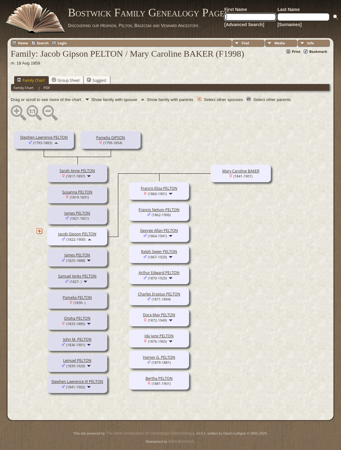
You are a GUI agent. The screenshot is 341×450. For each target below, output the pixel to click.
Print (296, 51)
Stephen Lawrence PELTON (44, 137)
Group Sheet (66, 80)
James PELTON (77, 213)
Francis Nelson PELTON (158, 209)
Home (23, 43)
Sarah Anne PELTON (77, 170)
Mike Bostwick (181, 441)
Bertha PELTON (159, 378)
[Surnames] (289, 24)
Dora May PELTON (159, 315)
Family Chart (31, 80)
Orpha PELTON (77, 318)
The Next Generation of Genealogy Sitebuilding (149, 433)
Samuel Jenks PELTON (77, 276)
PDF (47, 87)
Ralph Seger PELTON (159, 251)
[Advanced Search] (244, 24)
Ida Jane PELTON (159, 336)
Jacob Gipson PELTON (77, 234)
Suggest (96, 80)
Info (310, 43)
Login (62, 43)
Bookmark (318, 51)
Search (43, 43)
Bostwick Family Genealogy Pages (148, 12)
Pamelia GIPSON (110, 137)
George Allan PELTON (159, 230)
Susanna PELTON (77, 192)
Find (245, 43)
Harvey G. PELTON (159, 357)
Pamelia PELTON (77, 297)
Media (279, 43)
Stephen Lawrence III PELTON (77, 381)
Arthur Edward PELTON (159, 272)
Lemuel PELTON (77, 360)
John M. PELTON (77, 339)
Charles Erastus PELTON (159, 294)
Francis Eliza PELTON (159, 188)
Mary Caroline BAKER (241, 171)
